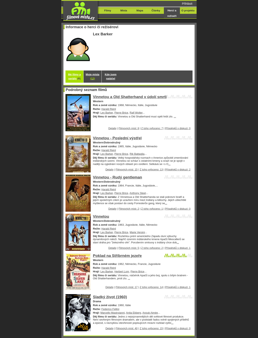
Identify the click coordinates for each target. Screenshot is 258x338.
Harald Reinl (108, 108)
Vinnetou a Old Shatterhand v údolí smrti (130, 97)
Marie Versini (137, 232)
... (175, 116)
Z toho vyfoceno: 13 (151, 169)
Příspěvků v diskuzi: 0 (178, 128)
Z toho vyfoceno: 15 (151, 328)
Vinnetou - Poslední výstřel (117, 138)
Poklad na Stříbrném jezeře (117, 256)
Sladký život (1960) (110, 297)
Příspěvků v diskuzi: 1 (178, 247)
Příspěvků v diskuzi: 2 (178, 169)
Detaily (112, 128)
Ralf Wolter (136, 112)
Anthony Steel (138, 193)
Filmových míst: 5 (129, 247)
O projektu (188, 10)
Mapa (139, 10)
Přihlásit (187, 3)
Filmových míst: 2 (129, 208)
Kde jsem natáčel (110, 76)
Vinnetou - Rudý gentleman (117, 177)
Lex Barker (106, 112)
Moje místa (92, 76)
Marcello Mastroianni (112, 312)
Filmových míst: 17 (127, 287)
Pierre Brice (121, 112)
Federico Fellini (110, 309)
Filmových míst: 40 (127, 328)
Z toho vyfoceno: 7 (152, 128)
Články (155, 10)
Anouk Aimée (150, 312)
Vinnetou (101, 216)
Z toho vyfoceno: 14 (151, 287)
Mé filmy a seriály (74, 76)
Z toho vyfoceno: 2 (152, 247)
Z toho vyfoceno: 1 (152, 208)
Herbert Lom (121, 271)
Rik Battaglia (137, 153)
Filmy (107, 10)
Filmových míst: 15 (127, 169)
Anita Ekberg (133, 312)
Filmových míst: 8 (129, 128)
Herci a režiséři (171, 13)
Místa (123, 10)
